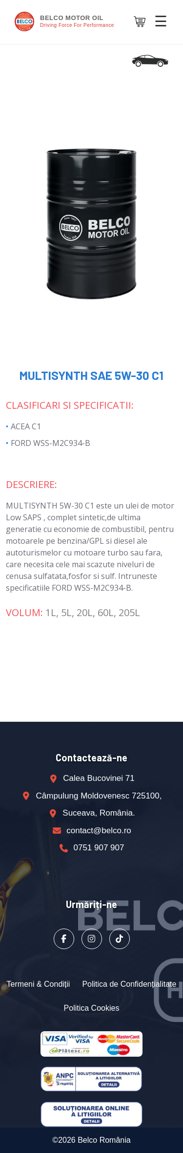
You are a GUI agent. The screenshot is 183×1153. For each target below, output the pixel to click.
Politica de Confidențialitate (129, 984)
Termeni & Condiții (38, 984)
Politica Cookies (92, 1008)
